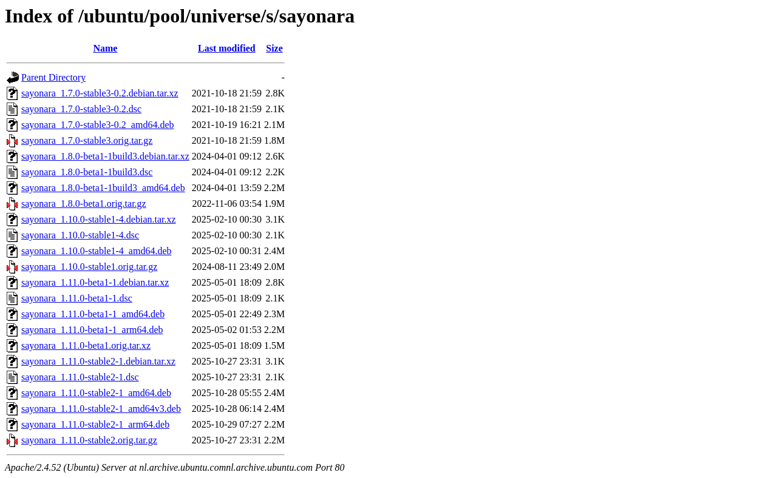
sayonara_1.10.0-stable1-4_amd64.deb (96, 251)
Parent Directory (53, 77)
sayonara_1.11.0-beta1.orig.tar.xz (86, 345)
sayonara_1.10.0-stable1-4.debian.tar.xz (98, 219)
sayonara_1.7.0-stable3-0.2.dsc (81, 109)
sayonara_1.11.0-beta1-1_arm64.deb (92, 330)
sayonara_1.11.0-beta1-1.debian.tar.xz (95, 282)
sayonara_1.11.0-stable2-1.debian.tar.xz (98, 361)
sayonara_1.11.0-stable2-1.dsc (80, 377)
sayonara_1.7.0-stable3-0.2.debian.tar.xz (99, 93)
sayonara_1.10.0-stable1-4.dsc (80, 235)
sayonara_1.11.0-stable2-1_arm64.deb (95, 424)
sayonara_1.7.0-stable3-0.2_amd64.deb (97, 125)
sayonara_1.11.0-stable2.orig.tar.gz (89, 440)
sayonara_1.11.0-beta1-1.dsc (76, 298)
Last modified (227, 48)
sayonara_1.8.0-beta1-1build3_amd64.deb (103, 188)
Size (274, 48)
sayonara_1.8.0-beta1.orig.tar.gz (83, 203)
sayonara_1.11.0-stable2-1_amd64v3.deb (101, 408)
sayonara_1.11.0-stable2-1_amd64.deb (96, 393)
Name (105, 48)
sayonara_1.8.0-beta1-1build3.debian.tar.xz (105, 156)
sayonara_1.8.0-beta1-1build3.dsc (86, 172)
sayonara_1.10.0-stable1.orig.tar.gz (89, 266)
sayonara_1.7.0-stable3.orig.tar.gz (86, 140)
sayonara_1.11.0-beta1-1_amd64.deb (93, 314)
